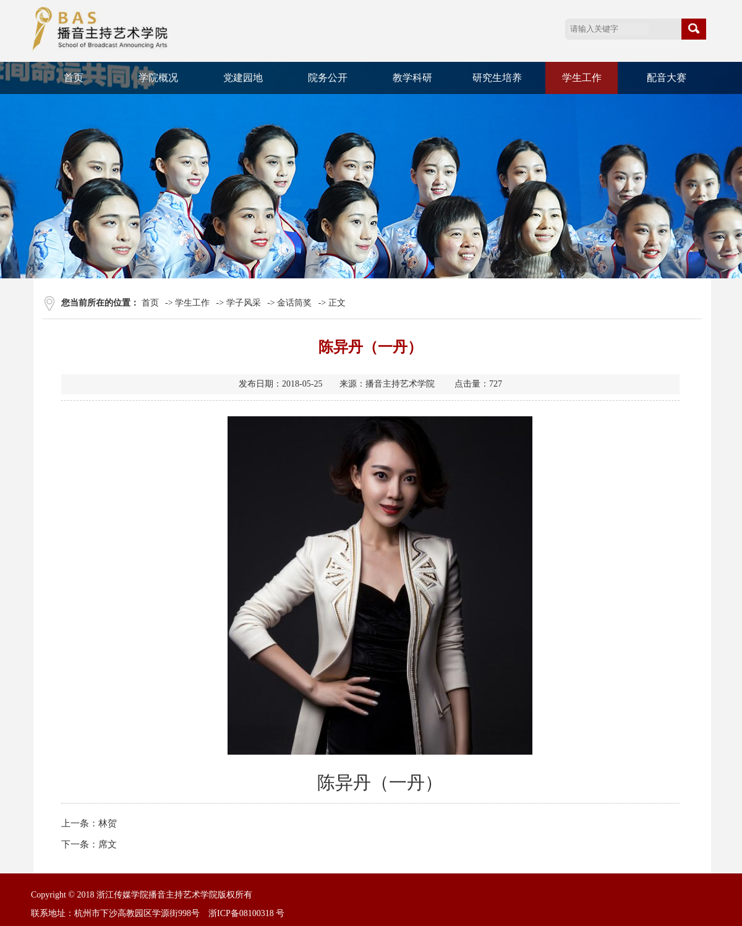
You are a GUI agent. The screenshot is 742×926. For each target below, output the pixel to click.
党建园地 (243, 77)
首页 (73, 77)
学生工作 (582, 77)
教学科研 (412, 77)
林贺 (107, 823)
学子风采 (243, 302)
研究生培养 (497, 77)
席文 (107, 844)
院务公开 (328, 77)
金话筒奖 (294, 302)
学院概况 (158, 77)
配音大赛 (666, 77)
